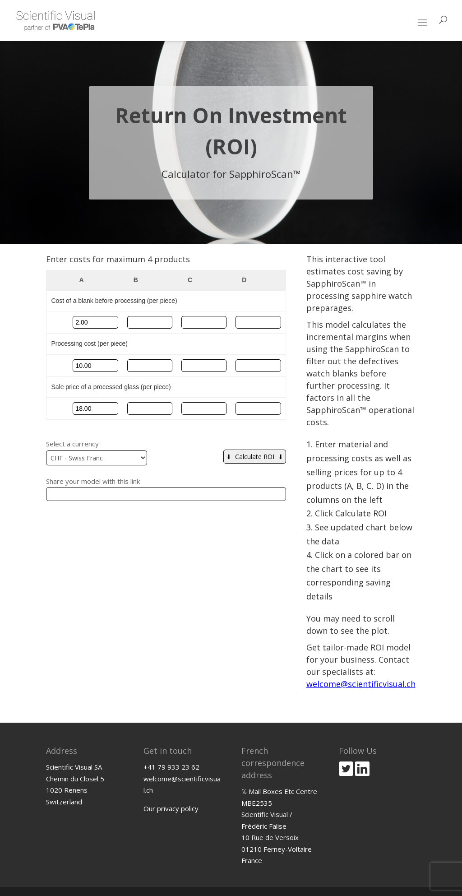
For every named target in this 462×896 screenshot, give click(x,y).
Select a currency (72, 443)
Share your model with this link (93, 481)
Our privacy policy (171, 808)
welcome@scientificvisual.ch (361, 683)
